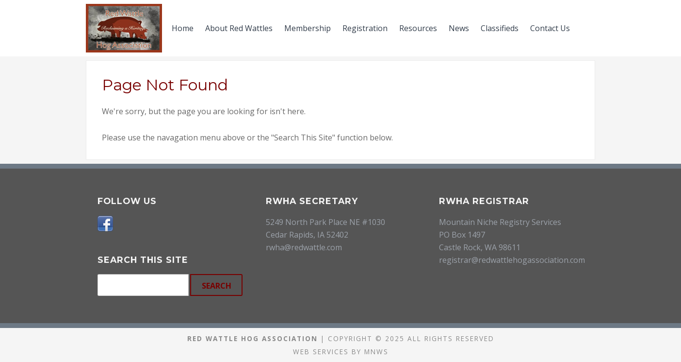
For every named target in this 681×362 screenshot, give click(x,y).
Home (183, 28)
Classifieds (500, 28)
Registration (365, 28)
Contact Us (550, 28)
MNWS (376, 351)
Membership (307, 28)
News (459, 28)
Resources (418, 28)
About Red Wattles (239, 28)
